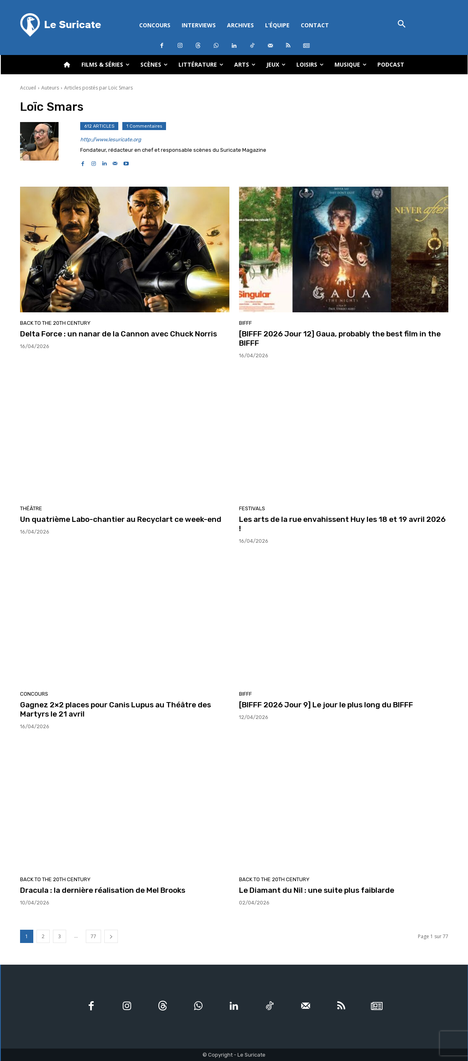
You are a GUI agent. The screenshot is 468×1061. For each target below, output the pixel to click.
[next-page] (111, 936)
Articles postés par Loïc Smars (98, 87)
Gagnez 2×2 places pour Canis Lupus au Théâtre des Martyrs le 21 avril (115, 709)
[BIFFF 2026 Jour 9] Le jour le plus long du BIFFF (326, 704)
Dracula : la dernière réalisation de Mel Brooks (102, 890)
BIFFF (245, 323)
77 (93, 936)
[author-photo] (50, 144)
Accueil (28, 87)
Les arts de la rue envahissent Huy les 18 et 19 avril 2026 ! (342, 524)
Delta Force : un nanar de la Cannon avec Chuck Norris (118, 333)
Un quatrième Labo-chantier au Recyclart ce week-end (120, 519)
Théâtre (31, 508)
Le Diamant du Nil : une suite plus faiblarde (316, 890)
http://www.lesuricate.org (110, 139)
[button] (402, 25)
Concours (34, 693)
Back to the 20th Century (55, 323)
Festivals (252, 508)
